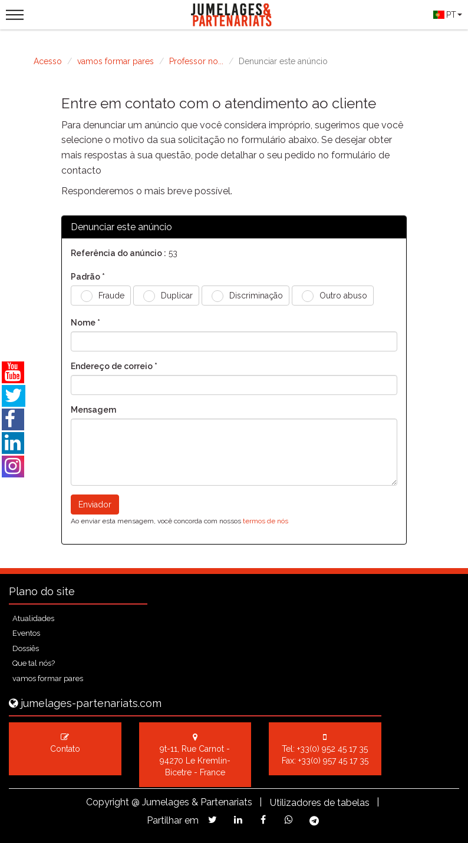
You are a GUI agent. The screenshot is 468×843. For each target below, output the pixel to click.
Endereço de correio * (114, 366)
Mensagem (93, 409)
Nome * (85, 322)
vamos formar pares (115, 61)
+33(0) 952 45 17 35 (332, 749)
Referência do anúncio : (118, 253)
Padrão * (88, 276)
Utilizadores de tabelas (320, 802)
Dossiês (25, 648)
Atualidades (33, 618)
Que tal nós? (33, 663)
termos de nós (265, 521)
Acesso (48, 61)
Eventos (26, 633)
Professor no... (196, 61)
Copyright (107, 802)
